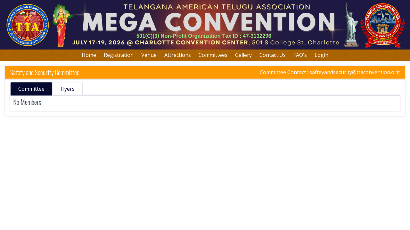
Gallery (243, 54)
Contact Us (272, 54)
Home (89, 54)
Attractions (177, 54)
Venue (149, 54)
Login (321, 54)
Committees (213, 54)
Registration (119, 54)
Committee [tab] (31, 88)
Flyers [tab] (68, 88)
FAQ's (300, 54)
